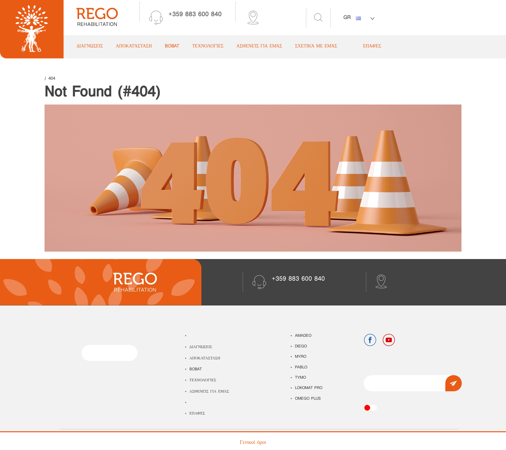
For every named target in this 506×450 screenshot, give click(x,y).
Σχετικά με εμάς (316, 46)
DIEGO (301, 346)
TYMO (300, 378)
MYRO (300, 357)
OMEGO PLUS (308, 399)
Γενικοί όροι (253, 442)
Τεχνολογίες (208, 46)
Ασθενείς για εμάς (259, 46)
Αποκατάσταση (134, 46)
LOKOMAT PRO (308, 388)
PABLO (301, 367)
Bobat (172, 46)
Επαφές (372, 46)
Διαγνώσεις (89, 46)
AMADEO (303, 336)
